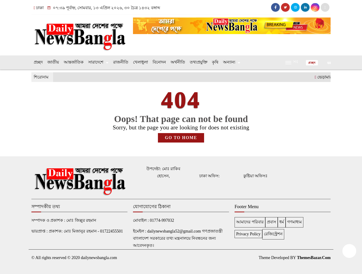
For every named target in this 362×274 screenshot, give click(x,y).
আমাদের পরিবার (250, 222)
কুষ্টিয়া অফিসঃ (255, 176)
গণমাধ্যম (294, 222)
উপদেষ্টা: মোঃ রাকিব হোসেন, (163, 172)
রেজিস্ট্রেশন (273, 234)
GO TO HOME (181, 137)
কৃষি (215, 62)
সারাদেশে (95, 62)
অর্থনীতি (178, 62)
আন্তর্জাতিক (74, 62)
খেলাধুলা (140, 62)
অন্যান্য (229, 62)
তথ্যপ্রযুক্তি (198, 62)
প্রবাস (271, 222)
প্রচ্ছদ (38, 62)
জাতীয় (53, 62)
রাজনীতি (120, 62)
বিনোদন (159, 62)
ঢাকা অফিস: (209, 176)
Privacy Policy (248, 234)
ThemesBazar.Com (314, 257)
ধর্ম (281, 222)
